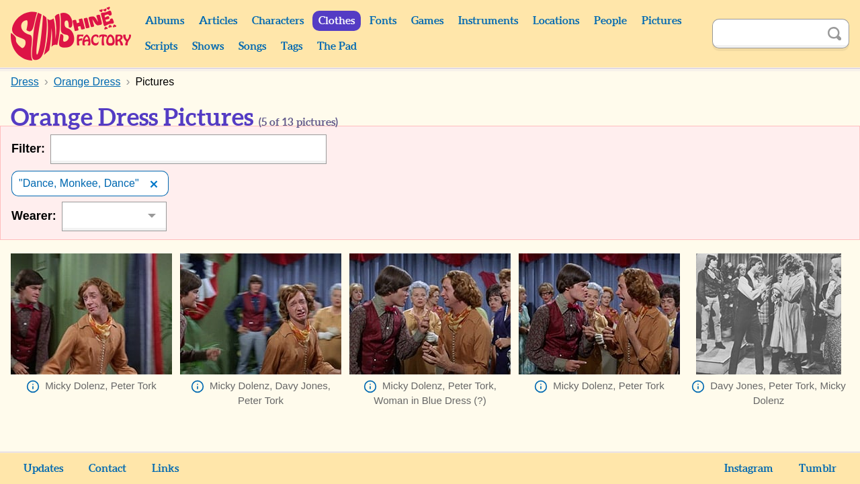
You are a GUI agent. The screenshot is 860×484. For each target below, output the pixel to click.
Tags (291, 46)
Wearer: (33, 216)
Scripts (161, 46)
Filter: (28, 148)
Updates (43, 468)
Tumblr (817, 468)
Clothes (336, 20)
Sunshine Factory (71, 34)
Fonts (383, 20)
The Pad (337, 46)
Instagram (748, 468)
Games (427, 20)
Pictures (661, 20)
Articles (218, 20)
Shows (208, 46)
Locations (556, 20)
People (610, 20)
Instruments (488, 20)
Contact (107, 468)
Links (165, 468)
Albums (164, 20)
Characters (278, 20)
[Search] (766, 33)
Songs (252, 46)
